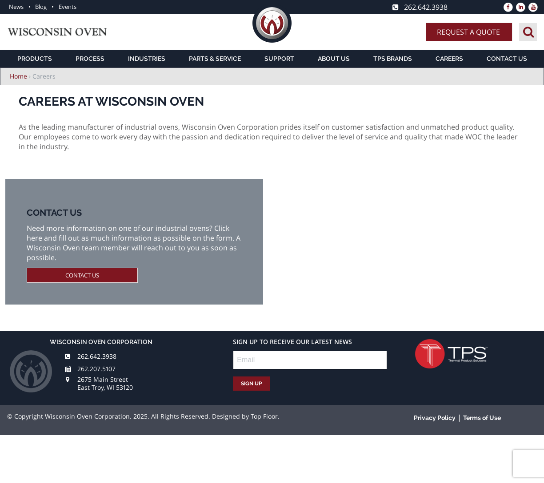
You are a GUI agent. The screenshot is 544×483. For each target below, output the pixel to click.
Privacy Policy (435, 417)
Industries (146, 58)
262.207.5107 (96, 368)
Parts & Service (215, 58)
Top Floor (264, 416)
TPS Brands (392, 58)
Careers (449, 58)
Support (279, 58)
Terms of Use (482, 417)
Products (34, 58)
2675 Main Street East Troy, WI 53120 (105, 383)
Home (18, 76)
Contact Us (507, 58)
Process (90, 58)
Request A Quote (468, 32)
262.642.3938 (96, 356)
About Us (334, 58)
